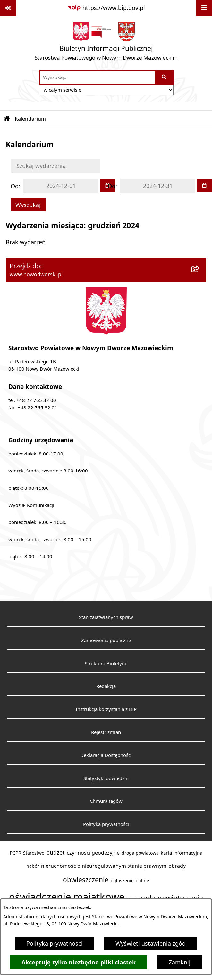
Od (15, 186)
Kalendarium (30, 118)
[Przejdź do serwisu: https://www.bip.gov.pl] (106, 8)
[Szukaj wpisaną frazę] (165, 77)
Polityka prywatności (54, 943)
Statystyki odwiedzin (106, 778)
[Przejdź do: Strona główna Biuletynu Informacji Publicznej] (7, 119)
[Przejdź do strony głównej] (106, 42)
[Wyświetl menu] (204, 8)
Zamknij (180, 962)
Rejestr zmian (106, 732)
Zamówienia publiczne (106, 640)
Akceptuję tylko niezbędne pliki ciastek (78, 962)
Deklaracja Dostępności (106, 755)
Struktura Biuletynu (106, 663)
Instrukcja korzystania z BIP (106, 709)
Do (111, 186)
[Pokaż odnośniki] (8, 8)
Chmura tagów (106, 801)
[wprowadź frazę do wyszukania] (97, 77)
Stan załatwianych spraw (106, 617)
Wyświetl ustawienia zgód (150, 943)
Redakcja (106, 686)
